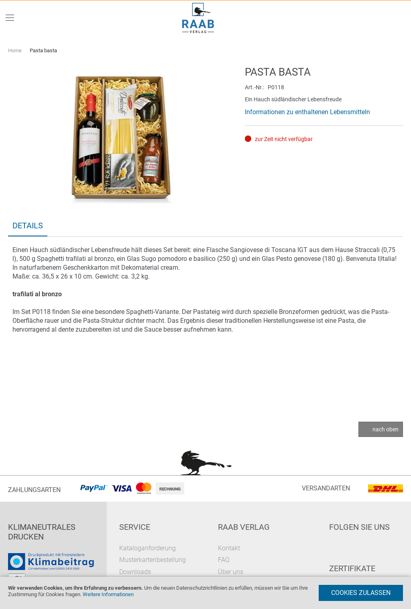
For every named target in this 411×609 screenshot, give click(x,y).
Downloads (135, 572)
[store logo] (198, 18)
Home (15, 50)
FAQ (224, 560)
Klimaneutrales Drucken (41, 531)
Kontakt (229, 548)
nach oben (385, 429)
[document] (205, 593)
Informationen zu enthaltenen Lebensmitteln (307, 112)
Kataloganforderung (147, 548)
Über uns (230, 572)
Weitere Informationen (108, 594)
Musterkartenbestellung (152, 560)
